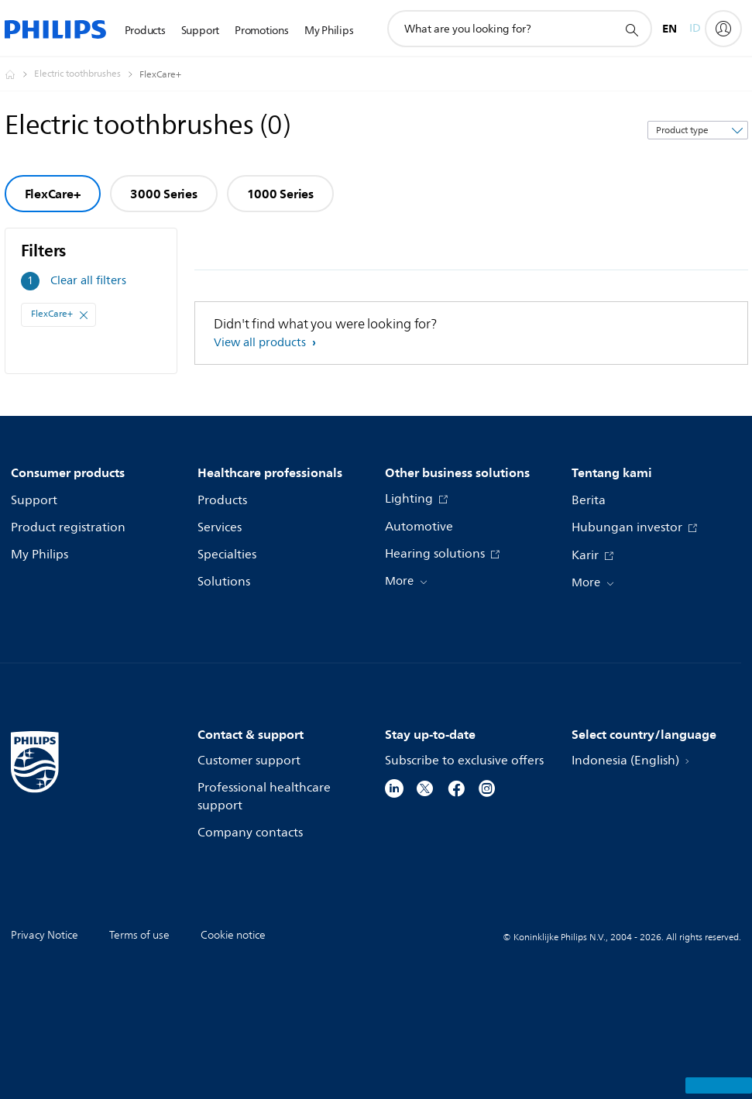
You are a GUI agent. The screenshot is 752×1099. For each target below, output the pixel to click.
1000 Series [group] (280, 193)
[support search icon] (631, 29)
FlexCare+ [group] (53, 193)
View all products (261, 342)
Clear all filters (88, 280)
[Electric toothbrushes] (86, 74)
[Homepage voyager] (19, 74)
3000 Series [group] (163, 193)
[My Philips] (723, 28)
